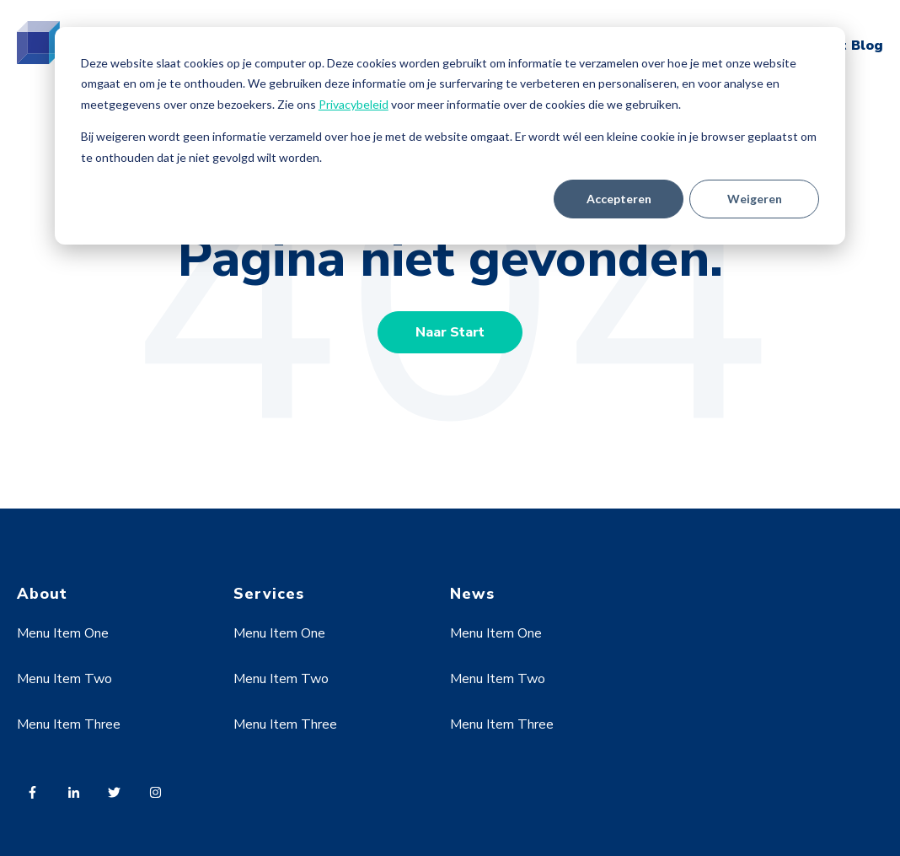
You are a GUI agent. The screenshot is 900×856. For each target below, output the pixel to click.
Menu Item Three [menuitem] (69, 724)
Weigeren (754, 198)
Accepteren (619, 198)
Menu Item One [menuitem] (63, 633)
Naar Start (450, 332)
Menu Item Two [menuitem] (64, 679)
